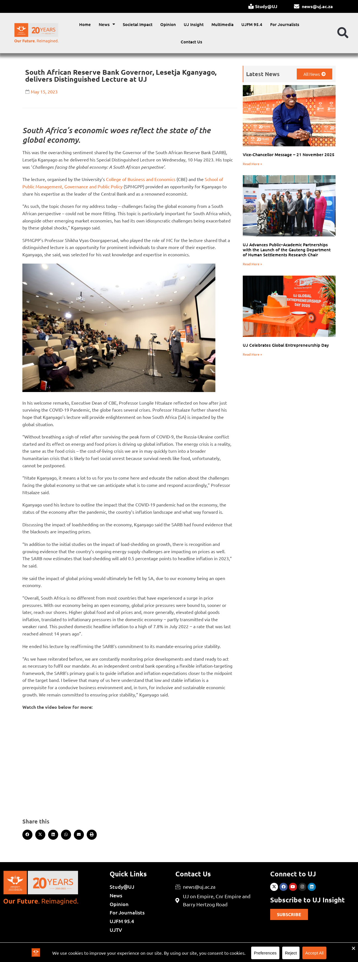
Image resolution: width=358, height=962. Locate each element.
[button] (343, 33)
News (107, 24)
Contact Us (191, 41)
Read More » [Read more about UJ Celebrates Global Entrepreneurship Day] (252, 354)
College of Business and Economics (140, 179)
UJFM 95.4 (251, 24)
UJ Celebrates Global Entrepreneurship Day (286, 345)
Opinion (168, 24)
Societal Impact (137, 24)
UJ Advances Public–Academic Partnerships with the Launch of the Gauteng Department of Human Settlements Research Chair (287, 249)
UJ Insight (194, 24)
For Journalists (284, 24)
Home (85, 24)
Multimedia (222, 24)
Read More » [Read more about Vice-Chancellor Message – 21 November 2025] (252, 163)
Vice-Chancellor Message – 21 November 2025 (289, 154)
